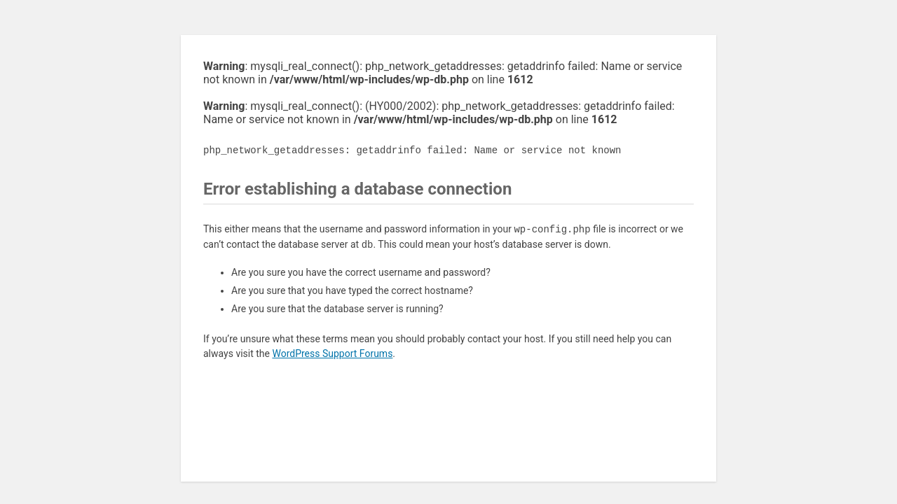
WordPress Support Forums (332, 353)
